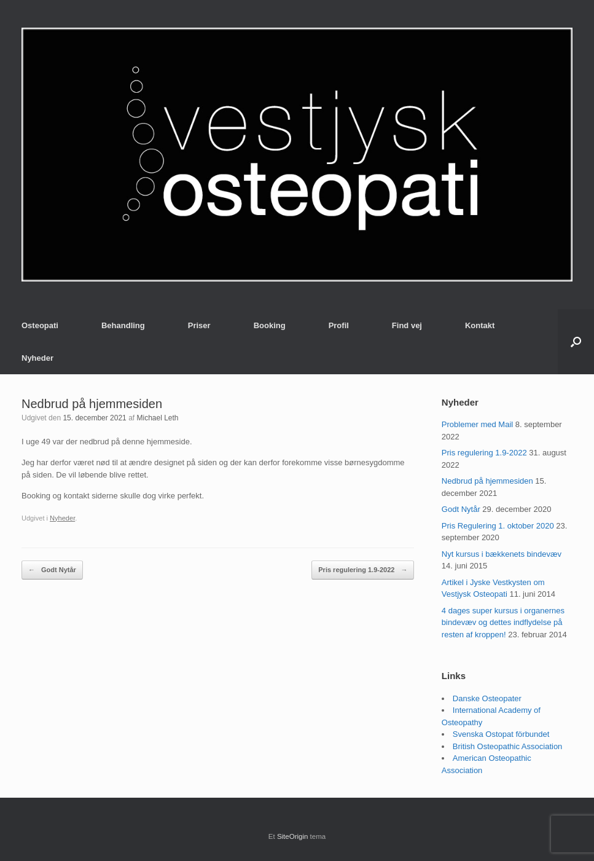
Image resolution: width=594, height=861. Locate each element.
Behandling (123, 325)
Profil (339, 325)
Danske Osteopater (487, 698)
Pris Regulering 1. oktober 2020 (498, 525)
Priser (199, 325)
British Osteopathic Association (507, 746)
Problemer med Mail (477, 424)
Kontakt (479, 325)
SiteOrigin (292, 836)
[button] (576, 341)
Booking (270, 325)
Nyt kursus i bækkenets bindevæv (501, 554)
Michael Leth (157, 418)
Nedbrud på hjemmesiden (487, 481)
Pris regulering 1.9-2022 (362, 570)
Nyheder (37, 358)
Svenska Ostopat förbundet (501, 734)
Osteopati (39, 325)
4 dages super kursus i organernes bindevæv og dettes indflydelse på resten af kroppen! (503, 622)
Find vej (407, 325)
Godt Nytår (52, 570)
